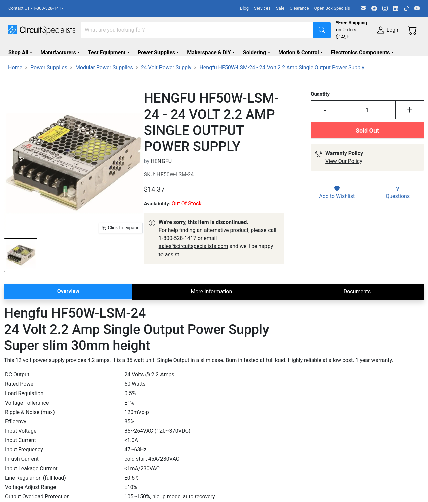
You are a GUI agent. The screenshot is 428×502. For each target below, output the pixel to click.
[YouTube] (417, 8)
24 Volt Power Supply (166, 87)
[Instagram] (385, 8)
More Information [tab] (211, 311)
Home (15, 87)
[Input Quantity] (367, 130)
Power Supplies (156, 52)
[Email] (363, 8)
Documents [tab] (357, 311)
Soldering (254, 52)
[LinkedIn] (395, 8)
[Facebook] (374, 8)
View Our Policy (343, 181)
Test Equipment (106, 52)
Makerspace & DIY (209, 52)
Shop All (18, 52)
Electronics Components (360, 52)
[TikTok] (406, 8)
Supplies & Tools (28, 66)
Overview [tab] (68, 311)
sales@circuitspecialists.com (193, 266)
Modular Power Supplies (104, 87)
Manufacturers (58, 52)
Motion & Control (298, 52)
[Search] (197, 30)
